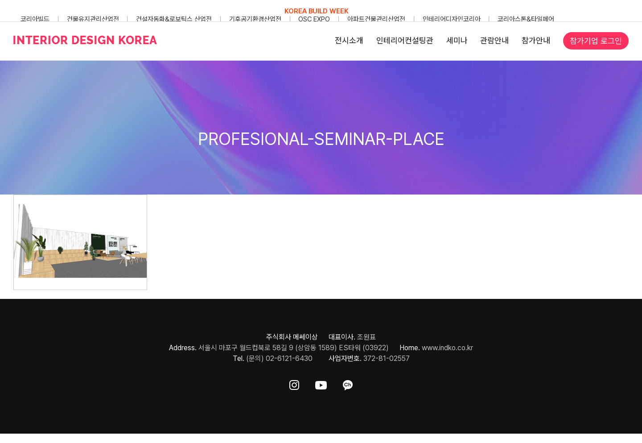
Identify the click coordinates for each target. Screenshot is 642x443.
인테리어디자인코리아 (452, 19)
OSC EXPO (314, 19)
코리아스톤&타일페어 (526, 19)
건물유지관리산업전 (93, 19)
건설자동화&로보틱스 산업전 (174, 19)
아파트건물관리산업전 (376, 19)
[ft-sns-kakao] (348, 383)
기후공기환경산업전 (255, 19)
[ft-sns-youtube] (321, 383)
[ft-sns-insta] (294, 383)
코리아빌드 (35, 19)
